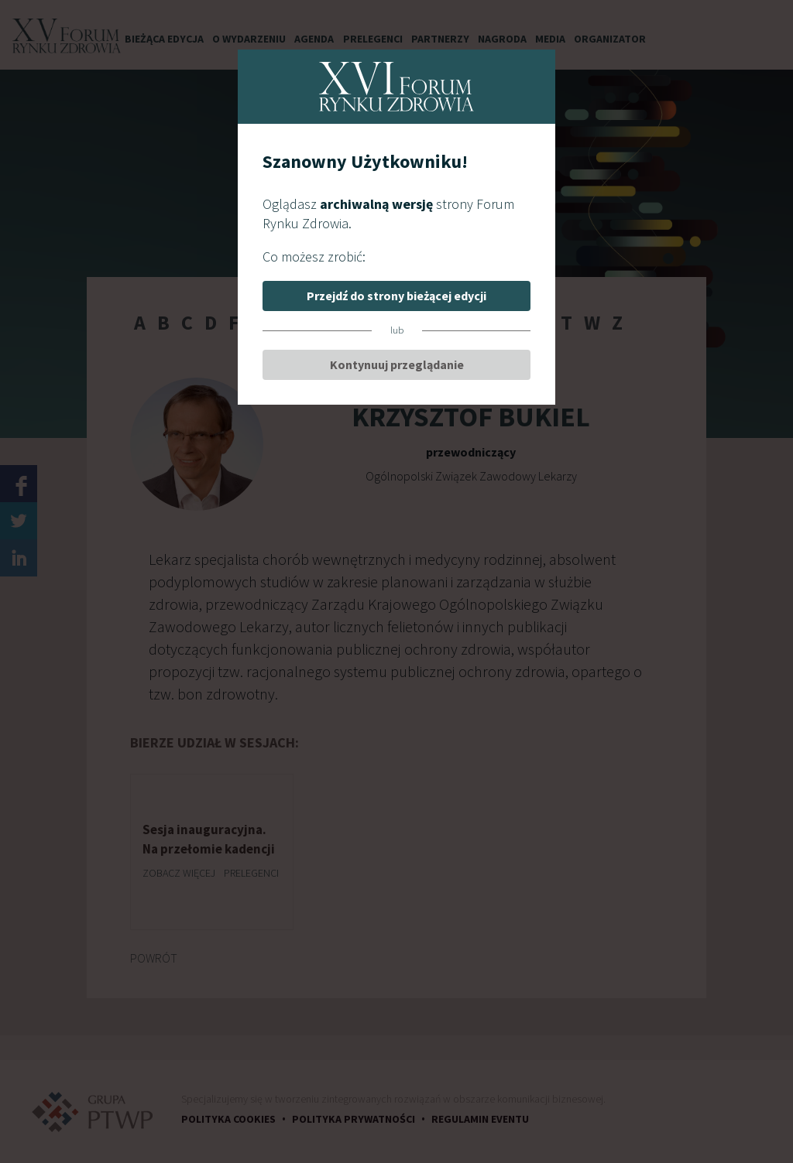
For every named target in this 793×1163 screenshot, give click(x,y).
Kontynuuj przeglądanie (397, 364)
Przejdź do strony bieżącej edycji (396, 295)
